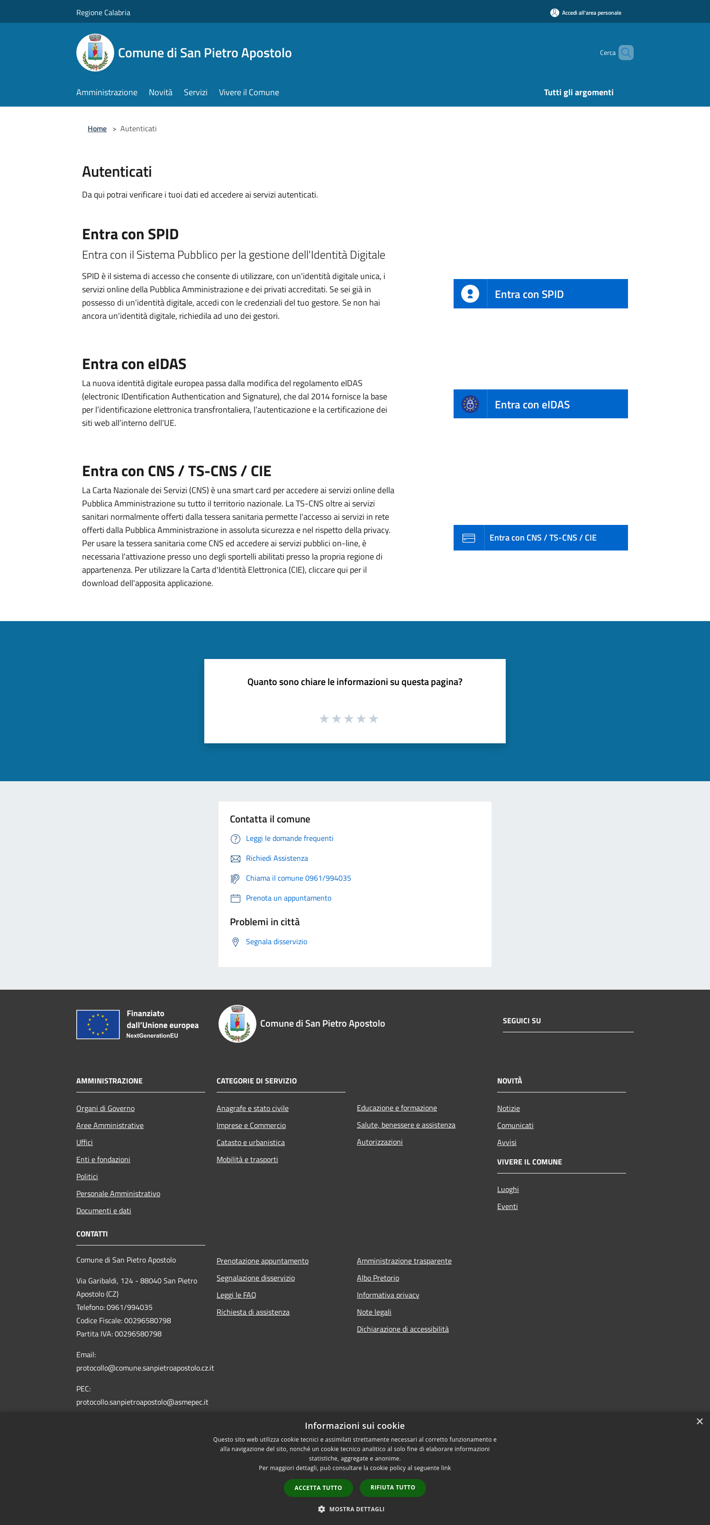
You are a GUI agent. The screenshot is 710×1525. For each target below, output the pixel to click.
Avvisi (507, 1142)
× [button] (699, 1422)
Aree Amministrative (110, 1125)
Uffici (84, 1142)
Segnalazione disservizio (256, 1277)
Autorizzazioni (380, 1141)
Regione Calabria (103, 12)
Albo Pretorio (378, 1277)
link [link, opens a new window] (446, 1468)
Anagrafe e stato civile (253, 1108)
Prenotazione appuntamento (263, 1260)
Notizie (508, 1108)
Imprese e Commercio (251, 1125)
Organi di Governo (105, 1108)
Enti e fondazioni (103, 1159)
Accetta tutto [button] (318, 1488)
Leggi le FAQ (236, 1294)
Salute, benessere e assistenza (406, 1124)
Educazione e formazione (397, 1107)
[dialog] (355, 1468)
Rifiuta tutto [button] (393, 1487)
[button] (355, 1509)
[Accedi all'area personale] (586, 12)
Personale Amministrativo (118, 1193)
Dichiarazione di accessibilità (403, 1329)
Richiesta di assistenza (253, 1311)
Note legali (374, 1311)
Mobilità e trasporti (247, 1159)
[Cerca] (622, 52)
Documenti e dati (103, 1210)
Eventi (507, 1206)
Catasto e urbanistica (251, 1142)
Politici (87, 1176)
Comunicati (515, 1125)
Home (97, 128)
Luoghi (508, 1189)
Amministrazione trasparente (404, 1260)
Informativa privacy (388, 1294)
